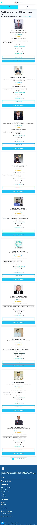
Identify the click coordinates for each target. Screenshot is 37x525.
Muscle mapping (16, 132)
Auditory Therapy (15, 88)
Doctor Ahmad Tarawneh (18, 427)
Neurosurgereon (19, 430)
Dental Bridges (11, 175)
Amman (16, 46)
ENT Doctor (19, 82)
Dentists (19, 168)
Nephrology (19, 343)
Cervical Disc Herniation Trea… (19, 392)
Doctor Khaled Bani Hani (18, 31)
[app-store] (1, 477)
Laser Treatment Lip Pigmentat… (9, 261)
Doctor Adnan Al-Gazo (18, 339)
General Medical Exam (7, 306)
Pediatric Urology (6, 218)
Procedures (5, 489)
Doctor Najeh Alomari (18, 208)
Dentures (5, 175)
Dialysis (4, 349)
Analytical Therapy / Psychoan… (21, 40)
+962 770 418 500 (26, 16)
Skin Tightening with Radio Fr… (9, 263)
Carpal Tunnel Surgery (7, 437)
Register (4, 496)
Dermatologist (19, 255)
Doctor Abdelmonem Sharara (18, 296)
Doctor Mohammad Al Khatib (18, 77)
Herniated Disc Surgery (7, 394)
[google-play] (3, 477)
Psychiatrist (19, 34)
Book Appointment (18, 61)
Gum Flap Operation (19, 175)
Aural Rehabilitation (7, 88)
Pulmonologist (19, 299)
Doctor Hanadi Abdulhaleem (18, 165)
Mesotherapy (19, 261)
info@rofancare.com (8, 516)
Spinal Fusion (15, 437)
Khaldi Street (22, 46)
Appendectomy (14, 218)
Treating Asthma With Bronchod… (27, 306)
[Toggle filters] (2, 523)
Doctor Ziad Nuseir (18, 122)
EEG (3, 132)
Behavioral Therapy (7, 42)
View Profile (18, 57)
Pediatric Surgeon (20, 212)
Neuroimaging (9, 132)
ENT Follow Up (23, 88)
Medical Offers (5, 492)
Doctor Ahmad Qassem (18, 382)
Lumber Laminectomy (7, 392)
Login (3, 494)
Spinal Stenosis (23, 437)
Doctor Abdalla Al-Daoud (18, 251)
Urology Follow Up (11, 349)
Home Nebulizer (16, 306)
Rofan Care (18, 2)
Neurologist (19, 125)
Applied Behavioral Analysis (8, 40)
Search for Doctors (6, 487)
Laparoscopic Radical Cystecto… (22, 349)
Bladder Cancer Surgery (23, 218)
